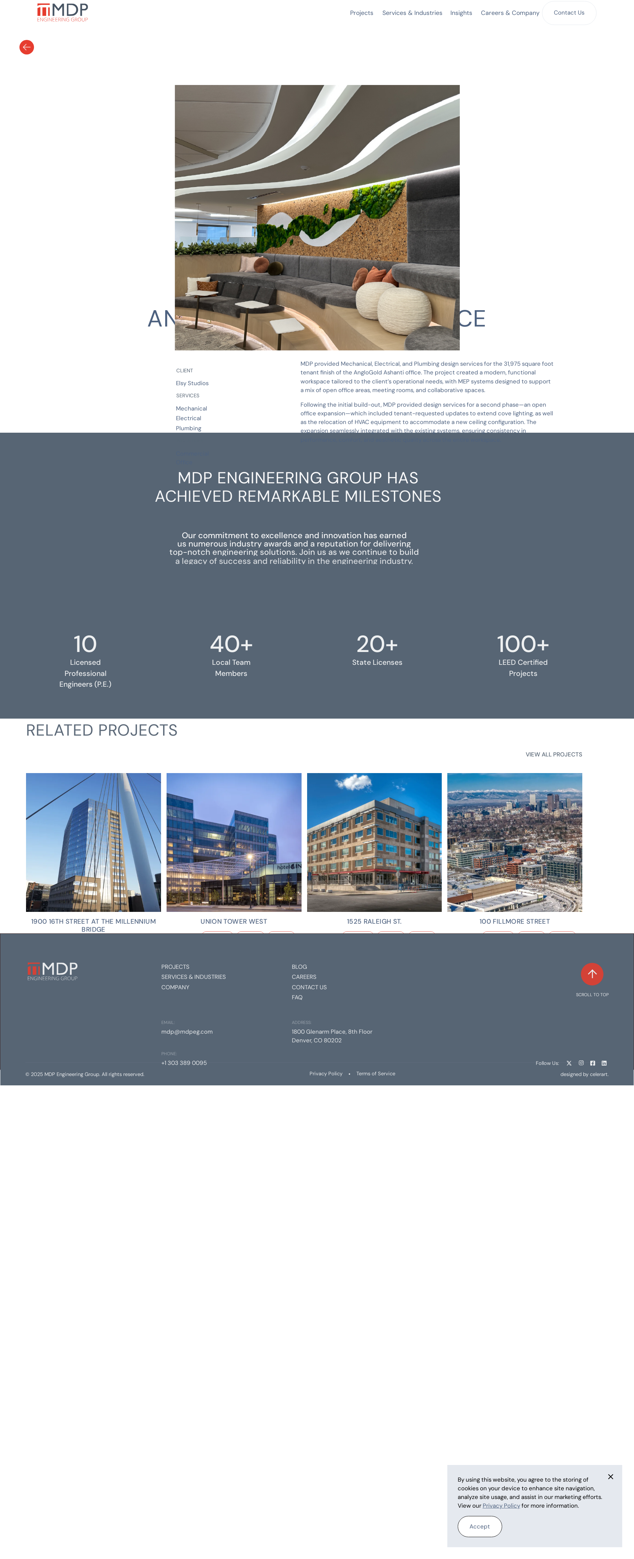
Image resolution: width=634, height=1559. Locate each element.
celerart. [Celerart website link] (599, 1074)
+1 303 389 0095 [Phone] (184, 1063)
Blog (299, 967)
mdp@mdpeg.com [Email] (187, 1031)
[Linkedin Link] (604, 1063)
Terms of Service (375, 1073)
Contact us (309, 987)
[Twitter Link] (569, 1063)
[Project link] (93, 842)
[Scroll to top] (592, 980)
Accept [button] (480, 1526)
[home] (62, 13)
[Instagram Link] (580, 1063)
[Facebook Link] (592, 1063)
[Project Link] (93, 925)
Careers (304, 977)
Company (175, 987)
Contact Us (569, 12)
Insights (461, 13)
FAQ (297, 997)
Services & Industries (193, 977)
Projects (361, 13)
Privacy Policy (326, 1073)
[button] (412, 13)
